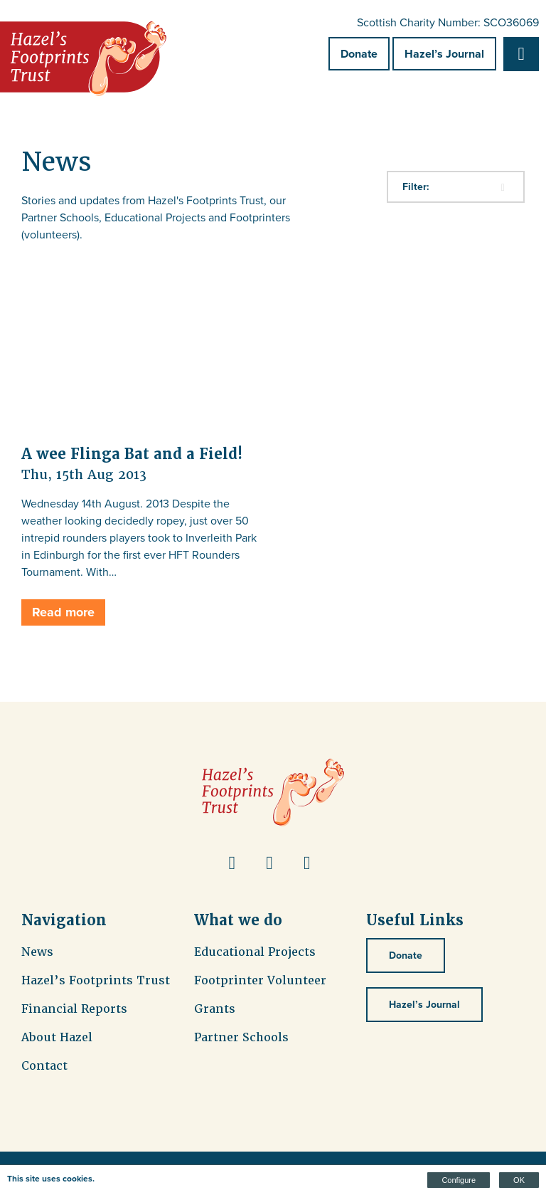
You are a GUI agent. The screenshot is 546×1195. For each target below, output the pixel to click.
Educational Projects (255, 951)
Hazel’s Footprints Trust (95, 980)
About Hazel (56, 1037)
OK (519, 1180)
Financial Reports (74, 1008)
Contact (44, 1065)
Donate (359, 54)
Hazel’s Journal (444, 54)
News (37, 951)
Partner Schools (241, 1037)
